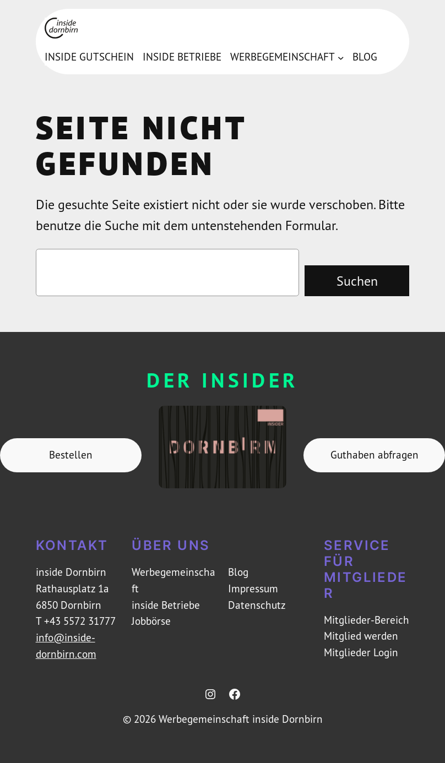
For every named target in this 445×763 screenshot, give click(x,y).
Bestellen (71, 454)
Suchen (357, 280)
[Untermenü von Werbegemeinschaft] (341, 57)
